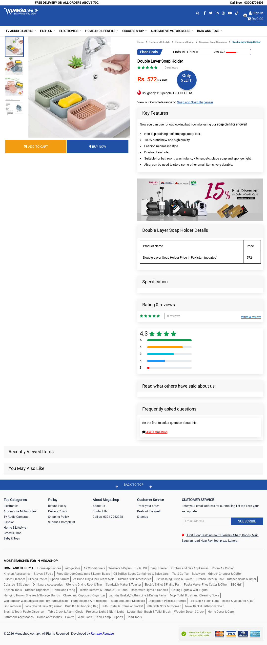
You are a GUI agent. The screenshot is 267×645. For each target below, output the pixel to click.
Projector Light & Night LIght (105, 611)
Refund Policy (57, 506)
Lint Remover (12, 606)
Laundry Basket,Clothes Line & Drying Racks (137, 595)
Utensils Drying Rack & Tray (84, 584)
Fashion (9, 522)
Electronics (11, 506)
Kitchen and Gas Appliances (189, 568)
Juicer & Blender (14, 579)
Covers (69, 617)
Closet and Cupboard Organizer (84, 595)
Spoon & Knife (59, 579)
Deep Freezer (158, 568)
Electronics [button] (69, 31)
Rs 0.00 (257, 19)
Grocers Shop (12, 533)
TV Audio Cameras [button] (20, 31)
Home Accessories (49, 617)
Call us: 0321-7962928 (108, 517)
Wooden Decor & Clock (189, 611)
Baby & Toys (12, 538)
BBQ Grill (236, 584)
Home (140, 42)
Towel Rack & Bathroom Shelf (204, 606)
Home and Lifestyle (159, 42)
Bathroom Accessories (19, 617)
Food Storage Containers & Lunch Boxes (83, 573)
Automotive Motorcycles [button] (171, 31)
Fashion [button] (46, 31)
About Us (99, 506)
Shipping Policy (58, 517)
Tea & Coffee (180, 573)
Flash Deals (149, 52)
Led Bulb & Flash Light (204, 601)
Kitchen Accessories (17, 573)
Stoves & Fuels (43, 573)
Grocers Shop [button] (133, 31)
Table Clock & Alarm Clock (65, 611)
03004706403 (253, 2)
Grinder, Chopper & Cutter (225, 573)
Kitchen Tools (13, 590)
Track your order (148, 506)
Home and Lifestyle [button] (100, 31)
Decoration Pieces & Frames (167, 601)
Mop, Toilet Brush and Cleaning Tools (194, 595)
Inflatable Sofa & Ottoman (164, 606)
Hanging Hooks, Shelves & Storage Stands (32, 595)
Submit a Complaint (61, 522)
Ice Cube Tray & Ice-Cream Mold (94, 579)
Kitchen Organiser (37, 590)
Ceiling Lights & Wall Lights (189, 590)
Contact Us (100, 511)
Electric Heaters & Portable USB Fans (103, 590)
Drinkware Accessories (48, 584)
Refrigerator (72, 568)
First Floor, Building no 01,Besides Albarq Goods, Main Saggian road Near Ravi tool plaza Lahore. (220, 538)
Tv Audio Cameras (16, 517)
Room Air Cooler (223, 568)
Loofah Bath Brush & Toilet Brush (149, 611)
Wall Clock (85, 617)
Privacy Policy (57, 511)
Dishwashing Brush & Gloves (173, 579)
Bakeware (198, 573)
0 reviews (171, 67)
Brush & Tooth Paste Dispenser (24, 611)
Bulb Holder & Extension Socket (122, 606)
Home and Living (184, 42)
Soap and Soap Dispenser (213, 42)
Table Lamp (103, 617)
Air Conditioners (94, 568)
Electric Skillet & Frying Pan (162, 584)
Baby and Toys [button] (208, 31)
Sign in (256, 13)
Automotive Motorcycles (20, 511)
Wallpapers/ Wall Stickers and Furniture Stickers (36, 601)
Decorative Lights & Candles (149, 590)
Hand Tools (134, 617)
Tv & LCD (141, 568)
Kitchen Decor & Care (210, 579)
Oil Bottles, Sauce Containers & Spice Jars (140, 573)
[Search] (222, 521)
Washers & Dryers (120, 568)
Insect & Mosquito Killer (237, 601)
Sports (118, 617)
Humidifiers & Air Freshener (89, 601)
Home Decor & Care (221, 611)
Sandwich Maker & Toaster (123, 584)
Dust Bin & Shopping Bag (81, 606)
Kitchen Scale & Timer (241, 579)
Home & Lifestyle (15, 527)
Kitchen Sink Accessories (134, 579)
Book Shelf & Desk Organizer (43, 606)
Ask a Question (154, 432)
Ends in (178, 52)
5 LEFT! (186, 80)
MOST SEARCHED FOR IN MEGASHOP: (31, 561)
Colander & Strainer (16, 584)
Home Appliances (49, 568)
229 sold (218, 52)
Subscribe (247, 521)
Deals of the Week (149, 511)
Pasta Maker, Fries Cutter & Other (205, 584)
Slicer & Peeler (37, 579)
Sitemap (142, 517)
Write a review (251, 317)
